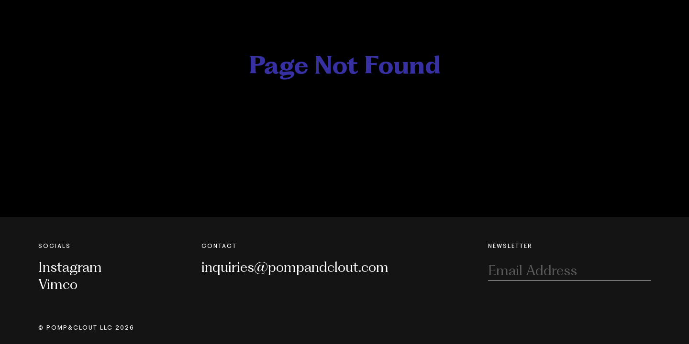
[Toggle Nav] (647, 13)
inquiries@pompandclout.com (295, 266)
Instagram (70, 266)
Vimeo (58, 284)
